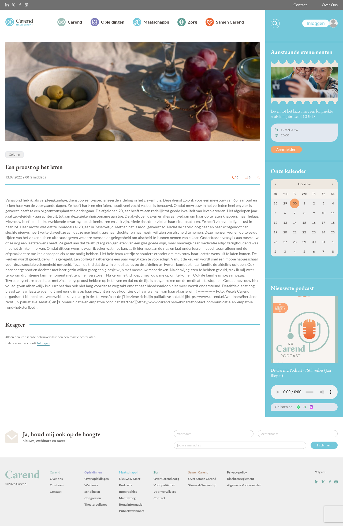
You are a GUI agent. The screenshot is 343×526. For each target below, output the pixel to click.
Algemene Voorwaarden (244, 485)
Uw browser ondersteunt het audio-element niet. (304, 392)
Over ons (56, 479)
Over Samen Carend (202, 479)
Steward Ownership (202, 485)
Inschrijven (324, 445)
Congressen (92, 498)
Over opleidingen (96, 479)
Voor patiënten (164, 485)
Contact (300, 4)
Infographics (128, 492)
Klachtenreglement (240, 479)
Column (14, 154)
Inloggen (43, 343)
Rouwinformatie (130, 504)
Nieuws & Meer (129, 479)
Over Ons (330, 4)
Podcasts (125, 485)
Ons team (57, 485)
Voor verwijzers (165, 492)
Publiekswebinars (131, 511)
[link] (320, 23)
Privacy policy (237, 472)
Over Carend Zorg (166, 479)
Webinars (91, 485)
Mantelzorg (127, 498)
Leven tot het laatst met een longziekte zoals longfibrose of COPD (302, 113)
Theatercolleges (95, 504)
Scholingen (92, 492)
